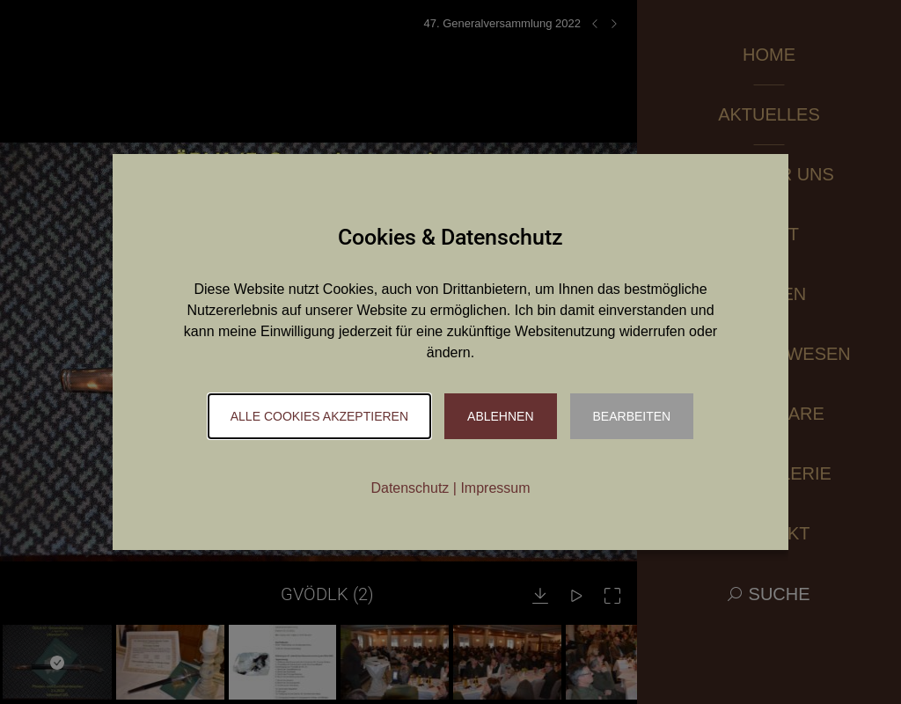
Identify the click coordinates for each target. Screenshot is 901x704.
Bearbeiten (632, 416)
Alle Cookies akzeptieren (319, 416)
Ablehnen (500, 416)
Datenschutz (409, 487)
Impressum (495, 487)
